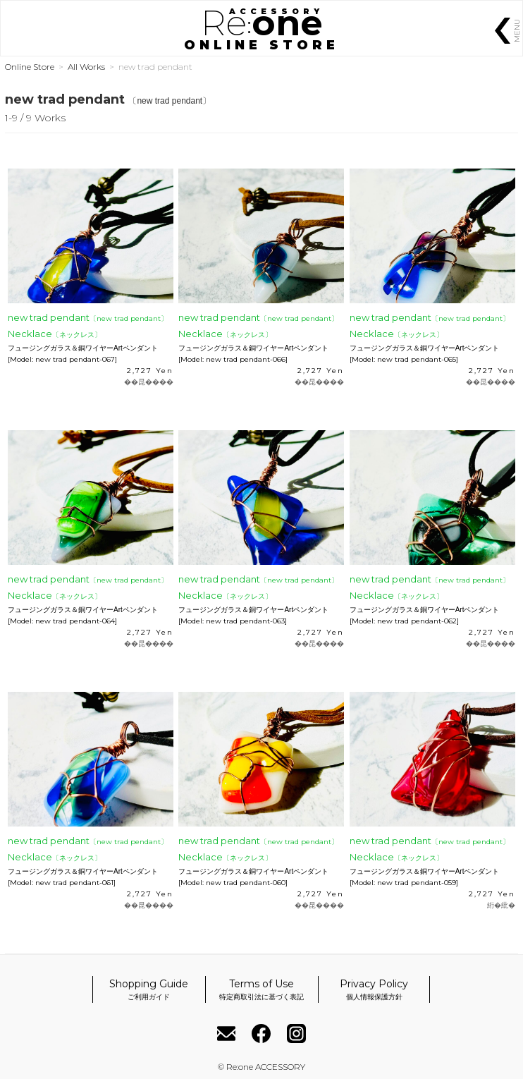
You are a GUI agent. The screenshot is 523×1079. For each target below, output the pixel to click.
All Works (86, 66)
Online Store (29, 66)
